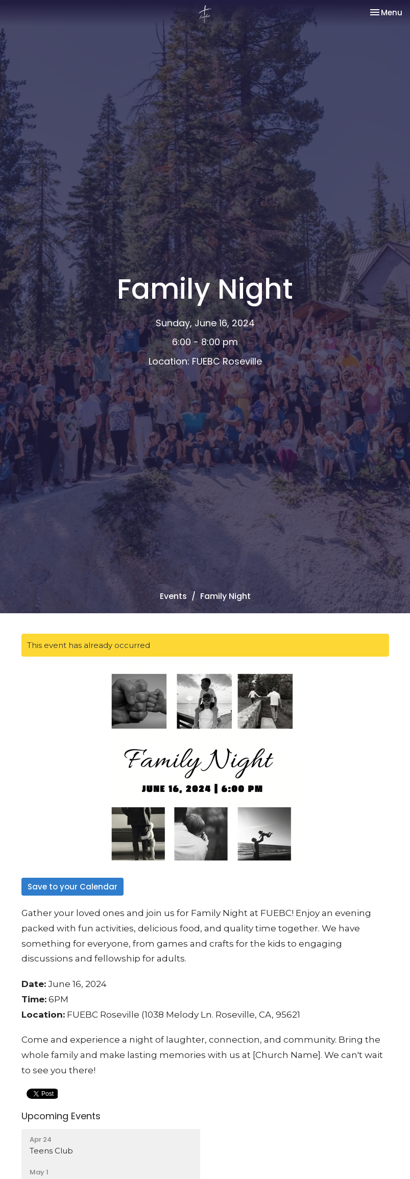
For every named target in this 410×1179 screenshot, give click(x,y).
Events (173, 596)
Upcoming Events (61, 1116)
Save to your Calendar (72, 886)
